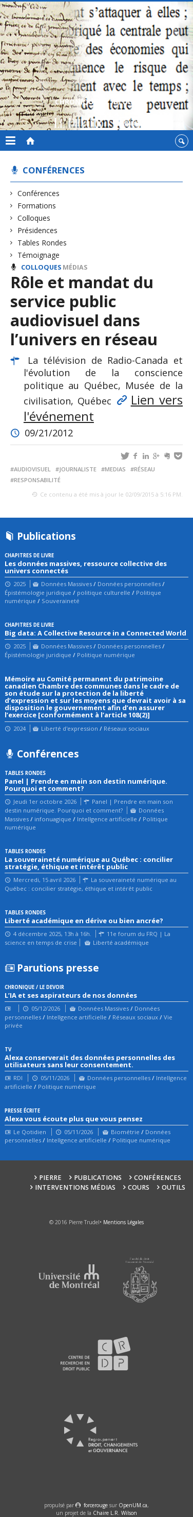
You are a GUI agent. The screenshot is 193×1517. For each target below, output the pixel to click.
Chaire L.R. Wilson (115, 1512)
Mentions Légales (123, 1222)
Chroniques (78, 114)
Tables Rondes (42, 243)
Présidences (37, 230)
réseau (144, 469)
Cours (138, 1187)
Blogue (127, 114)
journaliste (77, 469)
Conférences (54, 170)
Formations (37, 205)
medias (115, 469)
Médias (75, 267)
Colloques (34, 218)
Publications (98, 1177)
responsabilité (37, 480)
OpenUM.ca (133, 1505)
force (96, 1505)
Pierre (50, 1177)
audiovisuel (32, 469)
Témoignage (39, 255)
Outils (173, 1187)
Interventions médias (75, 1187)
